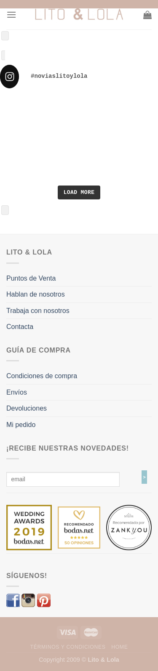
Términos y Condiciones (68, 647)
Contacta (19, 326)
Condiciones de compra (41, 375)
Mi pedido (20, 424)
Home (119, 647)
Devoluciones (26, 408)
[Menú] (11, 14)
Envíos (16, 392)
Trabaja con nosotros (38, 310)
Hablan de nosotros (35, 294)
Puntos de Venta (31, 278)
